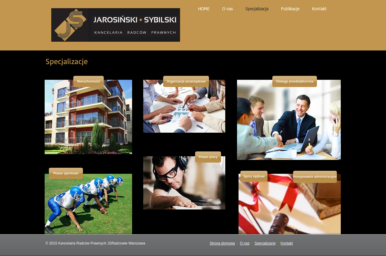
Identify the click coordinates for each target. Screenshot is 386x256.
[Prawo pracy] (208, 157)
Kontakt (286, 243)
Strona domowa (222, 243)
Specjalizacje (265, 243)
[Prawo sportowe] (66, 173)
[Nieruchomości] (88, 81)
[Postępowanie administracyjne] (315, 177)
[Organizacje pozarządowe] (186, 81)
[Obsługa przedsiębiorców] (294, 81)
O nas (244, 243)
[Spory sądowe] (253, 176)
